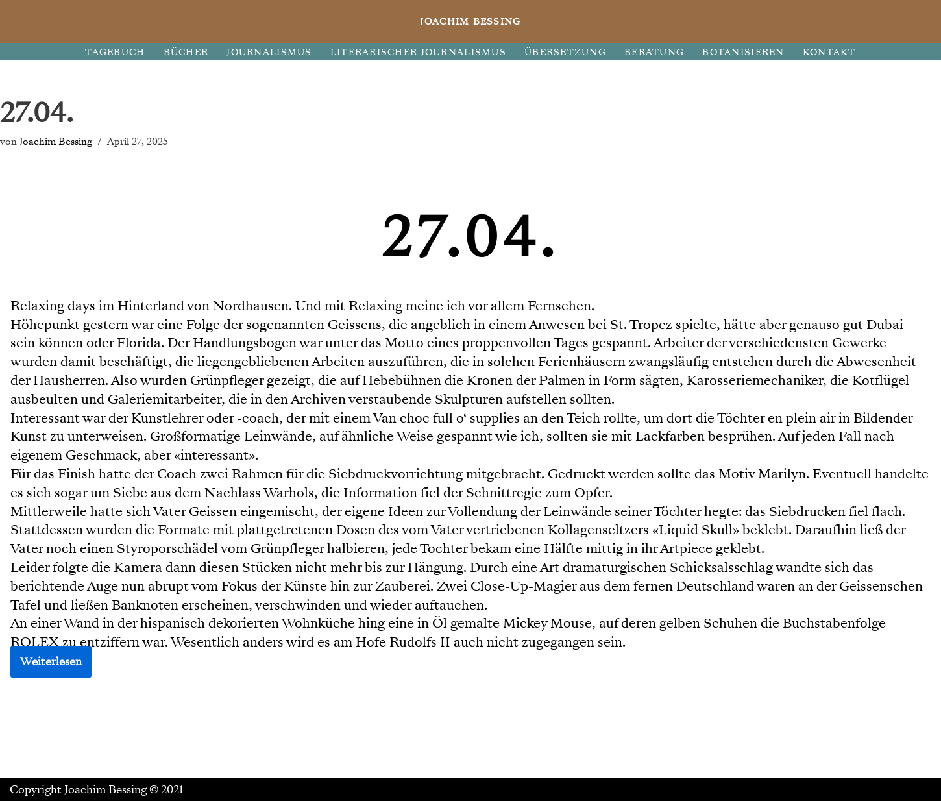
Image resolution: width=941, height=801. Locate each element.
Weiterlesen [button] (51, 661)
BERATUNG (654, 52)
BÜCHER (186, 52)
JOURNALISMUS (269, 52)
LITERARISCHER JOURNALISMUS (418, 52)
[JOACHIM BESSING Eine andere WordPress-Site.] (471, 21)
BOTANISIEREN (743, 52)
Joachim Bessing (55, 141)
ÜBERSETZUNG (565, 52)
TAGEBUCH (115, 52)
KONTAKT (829, 52)
